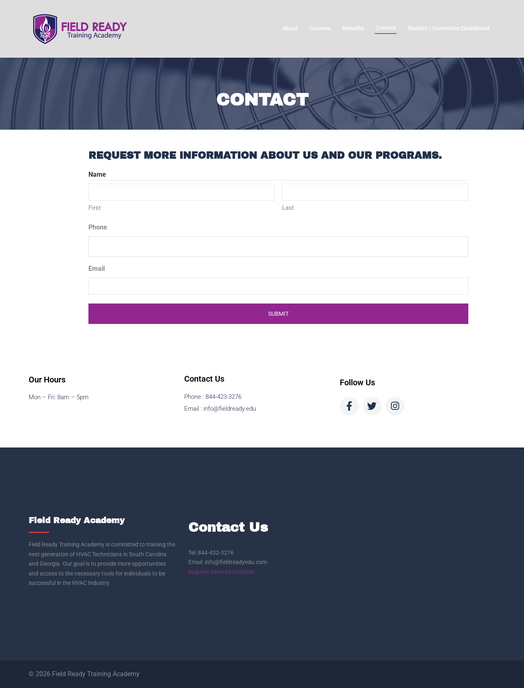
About (290, 28)
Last (288, 207)
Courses (320, 28)
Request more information (221, 572)
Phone (97, 227)
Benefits (353, 28)
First (94, 207)
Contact (385, 28)
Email (96, 268)
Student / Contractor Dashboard (448, 28)
